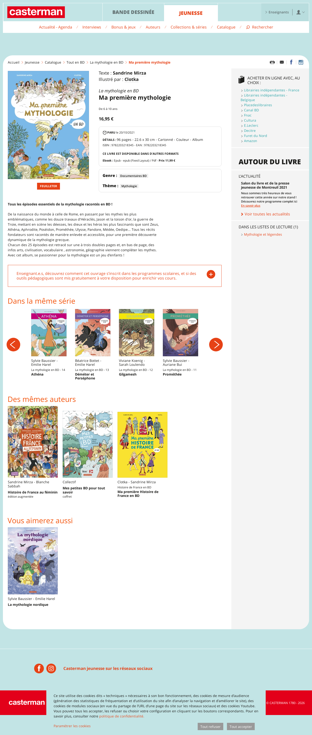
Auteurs (153, 27)
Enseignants (277, 12)
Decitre (250, 130)
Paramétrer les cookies (72, 726)
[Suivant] (216, 354)
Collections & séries (189, 27)
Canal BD (251, 110)
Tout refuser (210, 726)
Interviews (91, 27)
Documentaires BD (133, 176)
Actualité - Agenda (55, 27)
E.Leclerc (251, 125)
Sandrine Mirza (129, 73)
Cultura (250, 120)
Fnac (248, 115)
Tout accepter (241, 726)
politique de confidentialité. (121, 716)
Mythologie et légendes (263, 234)
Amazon (250, 140)
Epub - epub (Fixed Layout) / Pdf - (144, 160)
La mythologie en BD (106, 62)
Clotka (132, 79)
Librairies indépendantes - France (271, 90)
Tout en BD (76, 62)
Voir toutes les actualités (265, 214)
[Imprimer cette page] (272, 62)
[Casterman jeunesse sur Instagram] (300, 62)
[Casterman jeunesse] (39, 688)
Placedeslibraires (258, 105)
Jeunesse (191, 13)
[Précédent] (13, 354)
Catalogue (226, 27)
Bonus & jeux (123, 27)
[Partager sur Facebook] (291, 62)
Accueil (14, 62)
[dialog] (156, 710)
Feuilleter (48, 186)
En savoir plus (250, 205)
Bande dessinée (133, 12)
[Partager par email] (281, 62)
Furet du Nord (255, 135)
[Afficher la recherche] (259, 27)
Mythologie (129, 186)
